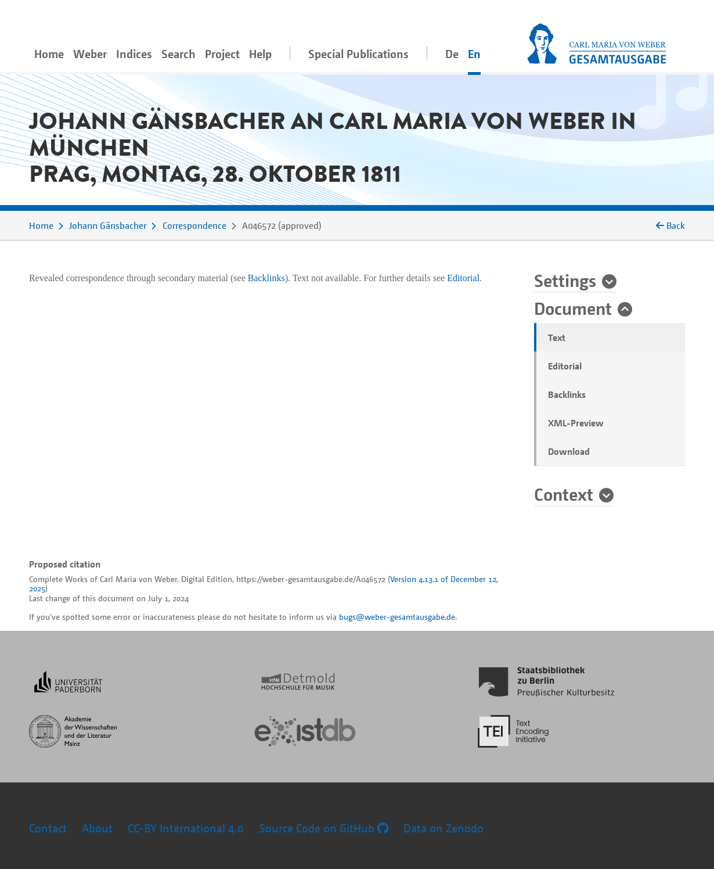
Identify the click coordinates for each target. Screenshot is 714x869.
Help (260, 53)
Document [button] (573, 308)
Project (222, 53)
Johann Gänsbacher (107, 225)
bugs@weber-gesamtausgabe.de (397, 617)
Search (178, 53)
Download (569, 451)
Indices (134, 53)
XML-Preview (576, 423)
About (97, 828)
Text (556, 337)
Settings (565, 280)
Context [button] (563, 494)
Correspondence (194, 225)
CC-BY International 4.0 (186, 828)
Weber (90, 53)
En (474, 53)
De (452, 53)
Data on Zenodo (443, 828)
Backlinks (567, 394)
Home (49, 53)
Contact (48, 828)
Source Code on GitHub (323, 828)
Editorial (565, 366)
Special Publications (358, 53)
